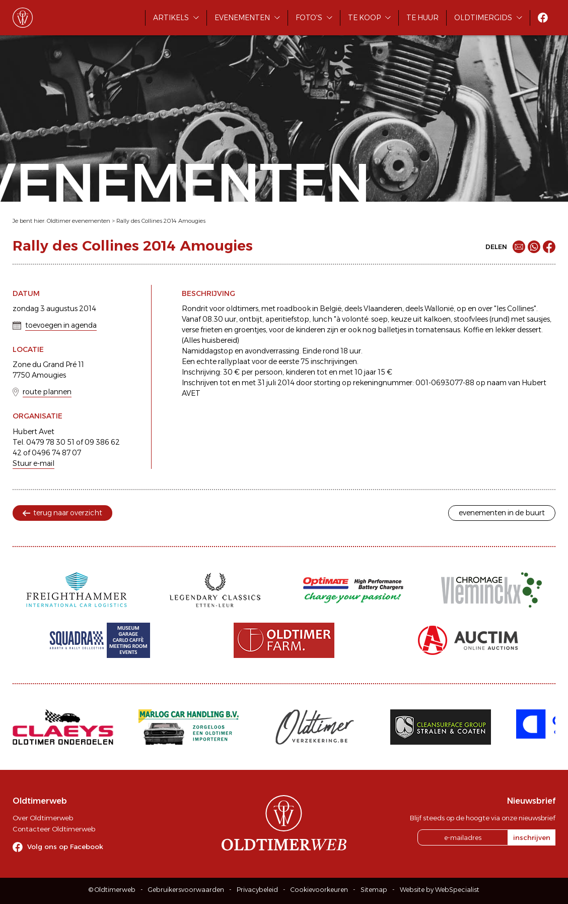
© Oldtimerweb (112, 889)
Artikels (171, 17)
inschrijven (531, 837)
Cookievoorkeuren (319, 889)
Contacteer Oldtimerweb (54, 829)
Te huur (422, 17)
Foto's (309, 17)
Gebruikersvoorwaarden (186, 889)
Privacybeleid (257, 889)
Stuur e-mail (33, 463)
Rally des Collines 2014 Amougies (160, 220)
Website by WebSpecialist (439, 889)
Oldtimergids (483, 17)
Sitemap (374, 889)
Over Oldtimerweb (43, 818)
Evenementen (242, 17)
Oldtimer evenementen (78, 220)
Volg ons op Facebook (65, 846)
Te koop (364, 17)
